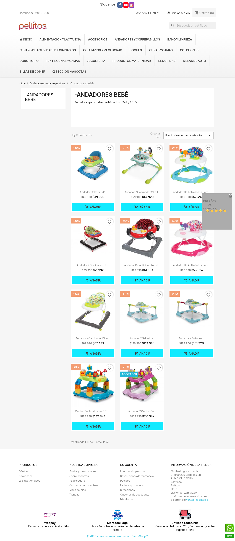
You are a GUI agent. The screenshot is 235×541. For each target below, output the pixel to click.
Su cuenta (128, 465)
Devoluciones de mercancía (137, 476)
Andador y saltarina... (142, 338)
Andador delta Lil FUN (93, 192)
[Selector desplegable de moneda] (154, 13)
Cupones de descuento (134, 494)
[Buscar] (192, 25)
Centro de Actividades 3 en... (92, 411)
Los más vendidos (29, 480)
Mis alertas (126, 499)
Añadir (93, 207)
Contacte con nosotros (83, 485)
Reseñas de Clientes (209, 204)
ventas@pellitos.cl (197, 499)
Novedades (26, 476)
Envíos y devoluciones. (83, 471)
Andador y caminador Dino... (93, 338)
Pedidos (125, 480)
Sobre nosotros (79, 476)
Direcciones (127, 490)
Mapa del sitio (77, 490)
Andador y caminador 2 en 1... (142, 192)
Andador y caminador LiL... (93, 265)
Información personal (133, 471)
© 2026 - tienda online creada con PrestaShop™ (117, 536)
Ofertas (23, 471)
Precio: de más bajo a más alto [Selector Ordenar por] (188, 135)
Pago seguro (77, 480)
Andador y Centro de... (142, 411)
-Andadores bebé (39, 97)
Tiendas (74, 494)
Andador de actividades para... (191, 192)
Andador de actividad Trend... (142, 265)
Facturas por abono (132, 485)
